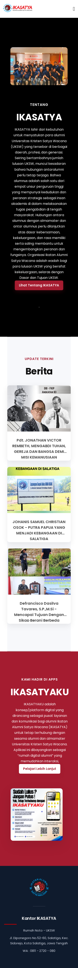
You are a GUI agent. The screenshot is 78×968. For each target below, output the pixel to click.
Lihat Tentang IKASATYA (39, 285)
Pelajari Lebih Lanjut (39, 769)
